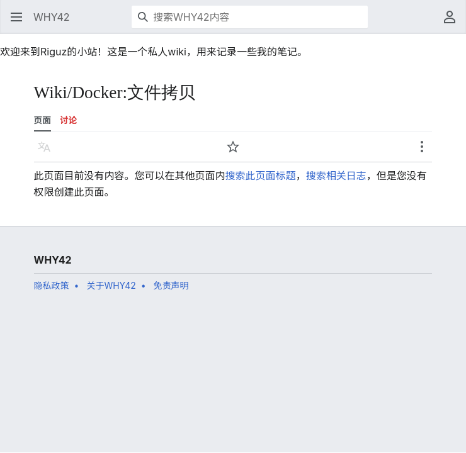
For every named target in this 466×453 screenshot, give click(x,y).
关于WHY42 (110, 285)
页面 (42, 120)
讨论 (68, 120)
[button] (16, 17)
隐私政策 (51, 285)
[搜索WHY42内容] (250, 17)
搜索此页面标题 (260, 175)
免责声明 (171, 285)
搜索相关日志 (336, 175)
